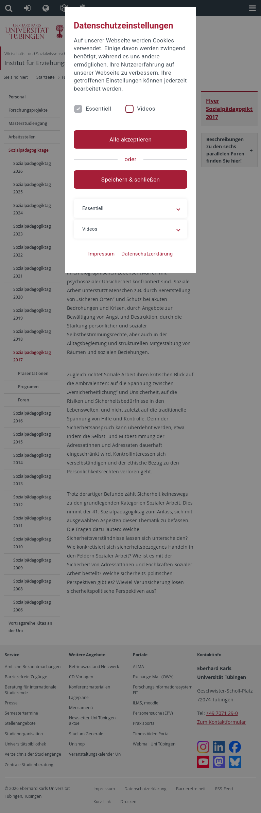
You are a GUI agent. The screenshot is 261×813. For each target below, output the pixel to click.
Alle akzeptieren (130, 139)
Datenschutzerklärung (147, 254)
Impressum (101, 254)
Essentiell (98, 108)
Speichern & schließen (130, 179)
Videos (146, 108)
